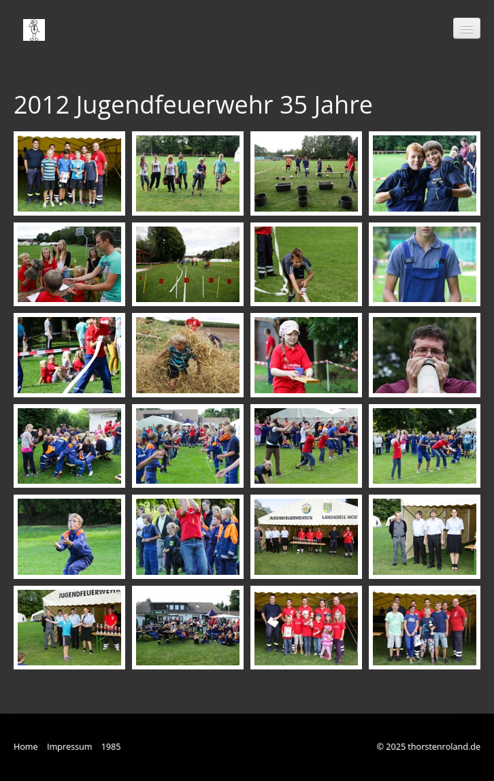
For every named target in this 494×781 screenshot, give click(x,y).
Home (26, 746)
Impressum (70, 746)
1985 (111, 746)
